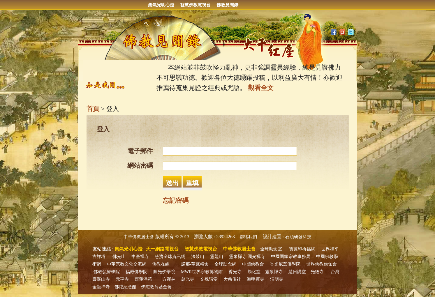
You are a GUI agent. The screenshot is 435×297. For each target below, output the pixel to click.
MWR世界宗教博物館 (202, 271)
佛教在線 (161, 264)
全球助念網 (225, 264)
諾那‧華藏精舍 (195, 264)
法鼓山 (197, 256)
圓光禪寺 (256, 256)
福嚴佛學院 (136, 271)
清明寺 (276, 279)
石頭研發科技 (298, 236)
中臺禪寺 (140, 256)
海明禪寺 (255, 279)
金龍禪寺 (101, 286)
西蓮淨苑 (143, 279)
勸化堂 (253, 271)
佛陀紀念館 (125, 286)
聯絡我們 (248, 236)
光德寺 (317, 271)
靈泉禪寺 (237, 256)
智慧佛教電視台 (195, 5)
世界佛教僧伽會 (321, 264)
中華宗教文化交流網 (126, 264)
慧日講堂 (297, 271)
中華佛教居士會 (139, 236)
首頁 (93, 108)
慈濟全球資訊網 (170, 256)
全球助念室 (271, 249)
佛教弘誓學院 (107, 271)
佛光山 (119, 256)
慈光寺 (187, 279)
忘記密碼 (176, 200)
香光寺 (235, 271)
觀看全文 (261, 87)
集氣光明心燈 (161, 5)
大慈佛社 (232, 279)
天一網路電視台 (162, 248)
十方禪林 (166, 279)
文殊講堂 (209, 279)
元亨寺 (122, 279)
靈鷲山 (216, 256)
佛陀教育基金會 (156, 286)
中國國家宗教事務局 (290, 256)
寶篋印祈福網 (302, 249)
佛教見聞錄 (227, 5)
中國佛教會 (253, 264)
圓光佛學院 (164, 271)
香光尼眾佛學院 (285, 264)
